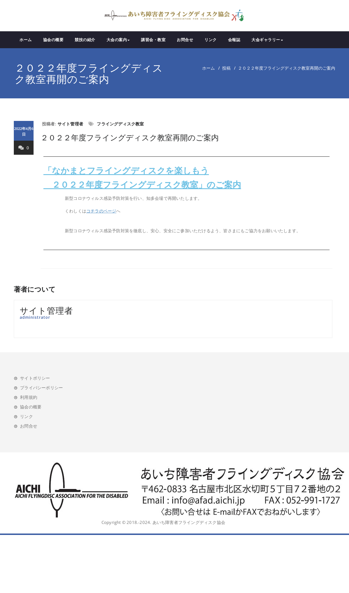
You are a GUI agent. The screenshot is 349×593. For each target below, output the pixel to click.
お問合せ (185, 39)
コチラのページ (101, 211)
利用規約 (28, 397)
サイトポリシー (35, 378)
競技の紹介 (85, 39)
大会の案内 (118, 39)
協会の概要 (53, 39)
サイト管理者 (70, 124)
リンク (210, 39)
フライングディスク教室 (120, 124)
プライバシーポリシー (41, 387)
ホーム (25, 39)
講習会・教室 (153, 39)
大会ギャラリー (267, 39)
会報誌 (234, 39)
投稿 (226, 68)
